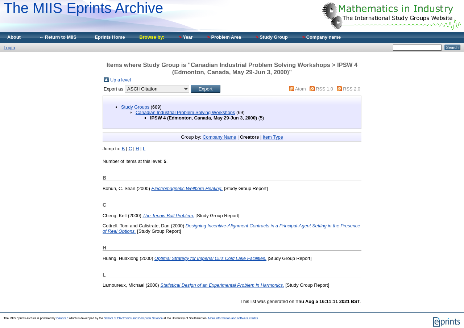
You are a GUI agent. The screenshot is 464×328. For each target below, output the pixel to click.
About (14, 37)
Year (186, 37)
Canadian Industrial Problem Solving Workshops (185, 112)
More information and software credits (233, 318)
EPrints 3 (62, 318)
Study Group (272, 37)
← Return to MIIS (57, 37)
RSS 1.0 (324, 89)
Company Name (219, 137)
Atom (300, 89)
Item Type (273, 137)
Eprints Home (110, 37)
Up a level (120, 80)
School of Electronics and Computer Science (133, 318)
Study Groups (135, 107)
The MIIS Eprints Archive (83, 8)
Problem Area (224, 37)
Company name (321, 37)
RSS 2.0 (351, 89)
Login (9, 47)
